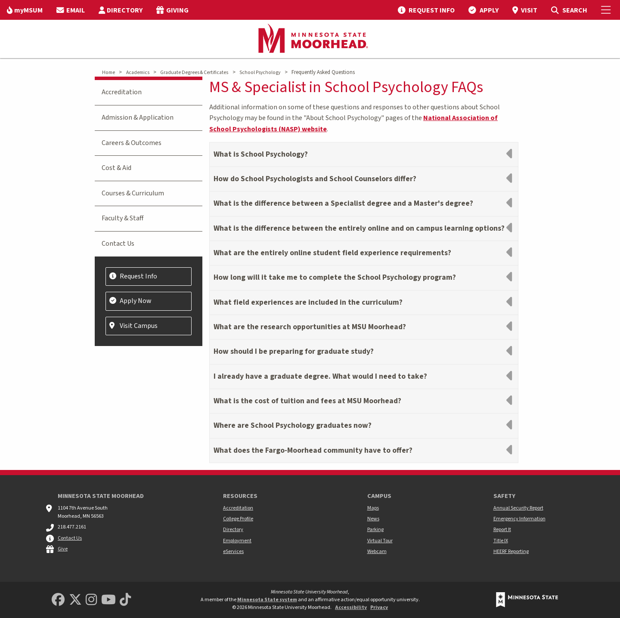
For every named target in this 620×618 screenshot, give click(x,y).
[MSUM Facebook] (58, 600)
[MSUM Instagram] (91, 600)
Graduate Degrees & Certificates (194, 72)
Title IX (500, 540)
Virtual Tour (380, 540)
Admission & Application (138, 117)
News (373, 518)
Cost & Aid (116, 168)
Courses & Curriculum (133, 193)
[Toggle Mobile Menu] (607, 10)
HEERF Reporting (511, 551)
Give (63, 549)
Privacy (379, 607)
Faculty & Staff (122, 218)
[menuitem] (25, 10)
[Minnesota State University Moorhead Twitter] (75, 600)
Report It (502, 529)
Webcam (377, 551)
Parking (375, 529)
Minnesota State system (267, 599)
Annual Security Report (518, 508)
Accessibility (351, 607)
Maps (373, 508)
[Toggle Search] (569, 10)
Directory (233, 529)
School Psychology (259, 72)
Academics (137, 72)
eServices (233, 551)
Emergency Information (519, 518)
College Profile (238, 518)
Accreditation (122, 92)
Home (108, 72)
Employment (237, 540)
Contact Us (118, 243)
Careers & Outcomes (131, 143)
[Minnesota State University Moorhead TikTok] (125, 600)
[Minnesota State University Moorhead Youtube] (108, 600)
